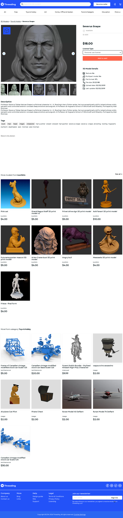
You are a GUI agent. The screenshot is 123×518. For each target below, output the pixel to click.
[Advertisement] (58, 154)
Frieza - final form (9, 304)
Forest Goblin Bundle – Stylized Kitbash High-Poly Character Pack (76, 367)
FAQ (34, 499)
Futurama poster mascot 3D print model (13, 259)
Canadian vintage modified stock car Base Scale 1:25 (44, 367)
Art (45, 12)
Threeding (8, 4)
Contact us (5, 499)
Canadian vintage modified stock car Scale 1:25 (13, 459)
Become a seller (101, 4)
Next (73, 53)
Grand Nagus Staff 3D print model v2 (44, 212)
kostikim (89, 30)
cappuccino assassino (103, 366)
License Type (88, 49)
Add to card (102, 58)
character (30, 124)
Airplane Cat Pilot (9, 412)
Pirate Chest (37, 412)
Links (19, 499)
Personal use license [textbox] (92, 52)
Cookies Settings (80, 515)
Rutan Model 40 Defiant (73, 412)
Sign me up (114, 498)
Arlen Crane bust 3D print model (43, 259)
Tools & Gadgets (87, 12)
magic (22, 124)
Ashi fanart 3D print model (105, 212)
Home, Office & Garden (64, 12)
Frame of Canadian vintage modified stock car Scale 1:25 (14, 367)
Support (36, 501)
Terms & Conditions (56, 496)
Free (16, 12)
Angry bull (67, 258)
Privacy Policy (54, 499)
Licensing (52, 501)
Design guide (38, 496)
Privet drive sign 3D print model (76, 212)
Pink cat (4, 212)
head (15, 124)
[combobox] (102, 52)
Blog (18, 496)
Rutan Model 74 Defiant (103, 412)
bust (3, 124)
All (5, 12)
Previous (3, 53)
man (9, 124)
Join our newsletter (81, 493)
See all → (118, 174)
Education (106, 12)
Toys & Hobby (31, 12)
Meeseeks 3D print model (104, 258)
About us (4, 496)
